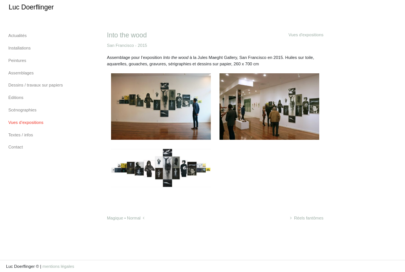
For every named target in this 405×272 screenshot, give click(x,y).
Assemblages (21, 73)
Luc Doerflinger (31, 7)
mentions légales (58, 266)
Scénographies (22, 110)
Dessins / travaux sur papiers (35, 85)
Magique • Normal (125, 218)
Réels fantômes (306, 218)
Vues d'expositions (305, 34)
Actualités (17, 35)
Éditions (15, 97)
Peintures (17, 60)
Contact (15, 147)
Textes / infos (20, 135)
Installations (19, 48)
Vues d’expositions (25, 122)
